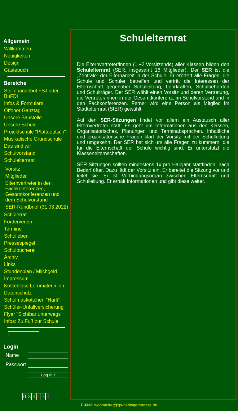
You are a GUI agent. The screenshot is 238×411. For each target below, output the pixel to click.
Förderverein (18, 221)
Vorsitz (12, 169)
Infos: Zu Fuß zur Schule (31, 321)
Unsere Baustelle (23, 117)
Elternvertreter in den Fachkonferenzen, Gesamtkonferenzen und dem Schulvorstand (32, 191)
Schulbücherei (19, 250)
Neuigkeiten (17, 55)
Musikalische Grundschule (33, 139)
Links (9, 264)
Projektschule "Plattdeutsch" (35, 131)
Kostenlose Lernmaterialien (34, 285)
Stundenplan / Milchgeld (30, 271)
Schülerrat (15, 214)
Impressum (16, 278)
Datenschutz (18, 292)
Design (12, 63)
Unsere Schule (20, 124)
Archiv (11, 257)
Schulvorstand (19, 153)
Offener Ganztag (22, 110)
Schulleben (16, 236)
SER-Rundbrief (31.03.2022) (36, 207)
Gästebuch (16, 70)
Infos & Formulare (23, 103)
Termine (13, 228)
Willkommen (17, 48)
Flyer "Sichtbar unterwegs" (33, 314)
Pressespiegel (19, 243)
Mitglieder (16, 176)
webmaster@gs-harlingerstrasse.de (126, 405)
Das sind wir (17, 146)
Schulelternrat (19, 160)
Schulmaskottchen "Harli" (32, 300)
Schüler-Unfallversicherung (34, 307)
